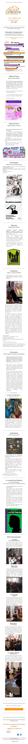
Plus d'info (8, 98)
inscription (13, 98)
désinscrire (18, 739)
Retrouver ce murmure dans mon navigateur (14, 2)
